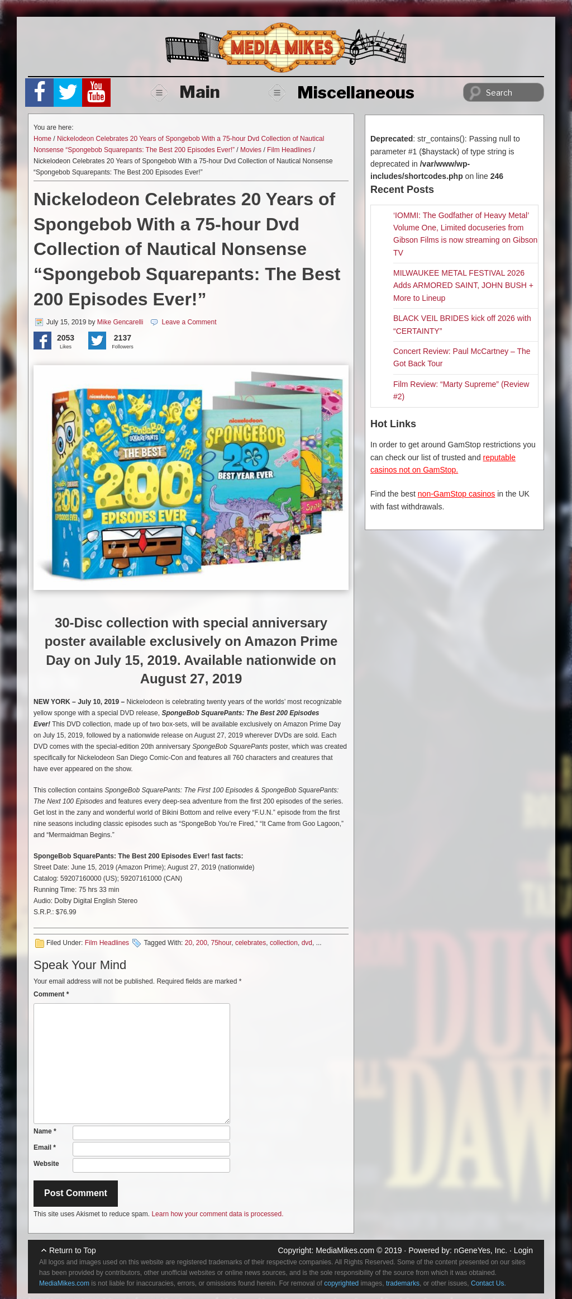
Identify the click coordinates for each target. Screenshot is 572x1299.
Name (45, 1131)
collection (284, 943)
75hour (221, 943)
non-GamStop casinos (456, 493)
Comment (51, 994)
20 (188, 943)
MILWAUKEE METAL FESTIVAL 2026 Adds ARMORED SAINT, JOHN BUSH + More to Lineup (463, 285)
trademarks (403, 1283)
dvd (307, 943)
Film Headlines (289, 150)
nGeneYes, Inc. (480, 1250)
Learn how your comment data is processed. (217, 1214)
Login (523, 1250)
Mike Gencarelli (120, 322)
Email (45, 1147)
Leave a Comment (188, 322)
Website (46, 1164)
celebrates (250, 943)
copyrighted (341, 1283)
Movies (250, 150)
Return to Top (72, 1250)
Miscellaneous (341, 92)
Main (185, 92)
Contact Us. (488, 1283)
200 (201, 943)
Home (42, 139)
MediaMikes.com (345, 1250)
